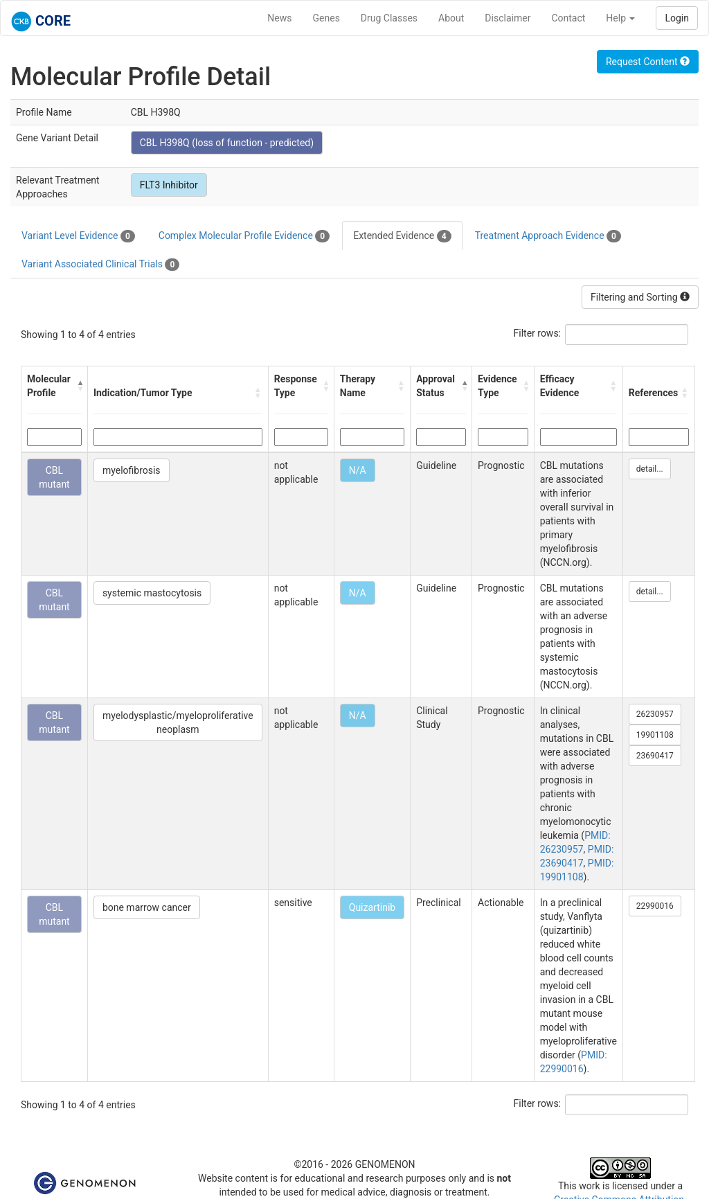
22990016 (655, 906)
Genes (326, 18)
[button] (78, 386)
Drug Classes (389, 18)
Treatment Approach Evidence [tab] (548, 236)
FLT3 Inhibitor (169, 184)
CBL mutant (54, 477)
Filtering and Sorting (640, 297)
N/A (357, 470)
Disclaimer (507, 18)
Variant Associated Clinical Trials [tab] (100, 264)
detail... (649, 469)
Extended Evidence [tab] (402, 236)
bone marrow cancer (146, 907)
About (451, 18)
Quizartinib (372, 907)
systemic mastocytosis (151, 592)
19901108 (655, 735)
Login (677, 18)
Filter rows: (538, 333)
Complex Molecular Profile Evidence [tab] (244, 236)
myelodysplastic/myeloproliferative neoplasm (177, 722)
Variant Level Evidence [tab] (78, 236)
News (279, 18)
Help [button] (620, 18)
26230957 (655, 714)
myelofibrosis (131, 470)
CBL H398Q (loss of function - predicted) (227, 142)
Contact (568, 18)
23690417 (655, 756)
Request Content (648, 61)
